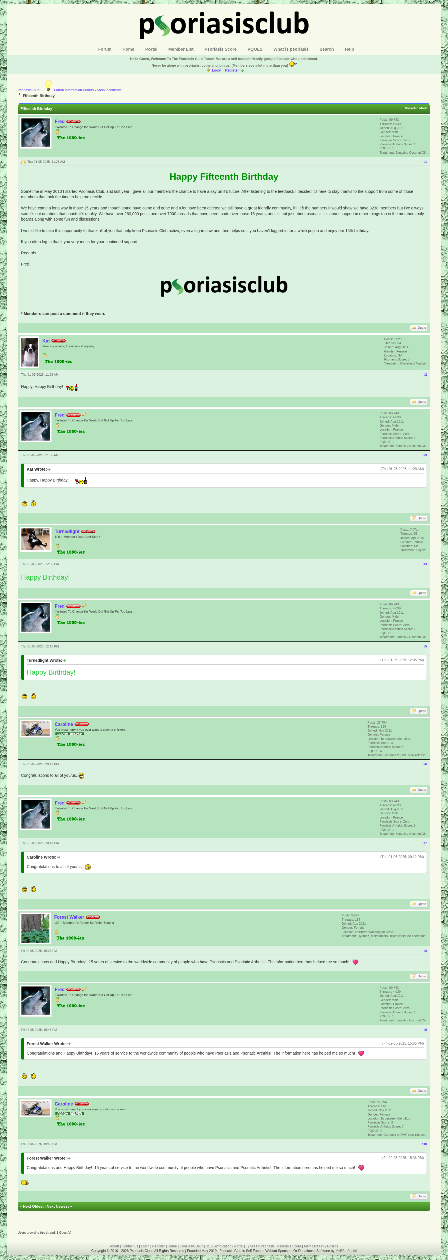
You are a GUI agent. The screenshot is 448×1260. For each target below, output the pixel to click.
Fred (60, 121)
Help (349, 49)
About (114, 1246)
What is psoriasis (291, 49)
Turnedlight (67, 531)
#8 (425, 950)
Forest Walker (69, 917)
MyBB (340, 1251)
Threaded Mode (415, 108)
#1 (425, 161)
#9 (425, 1029)
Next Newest (58, 1206)
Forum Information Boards (68, 90)
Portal (151, 49)
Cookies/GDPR (191, 1246)
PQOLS (255, 49)
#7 (425, 843)
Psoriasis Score (221, 49)
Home (129, 49)
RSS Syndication (218, 1246)
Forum (105, 49)
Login (216, 70)
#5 (425, 646)
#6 (425, 764)
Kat (46, 340)
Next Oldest (33, 1206)
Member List (180, 49)
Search (327, 49)
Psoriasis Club (29, 90)
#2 (425, 374)
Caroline (64, 724)
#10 (424, 1144)
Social (352, 1251)
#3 (425, 455)
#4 (425, 564)
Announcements (109, 90)
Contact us (130, 1246)
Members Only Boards (321, 1246)
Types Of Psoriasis (260, 1246)
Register (232, 70)
